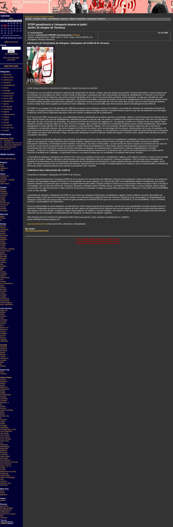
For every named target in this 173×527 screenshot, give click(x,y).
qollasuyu (4, 329)
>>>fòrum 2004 (7, 98)
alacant (3, 226)
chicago (3, 397)
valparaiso (4, 341)
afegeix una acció (11, 42)
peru (2, 326)
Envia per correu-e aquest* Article (39, 17)
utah (2, 479)
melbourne (4, 358)
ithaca (2, 414)
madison (3, 420)
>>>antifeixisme (7, 80)
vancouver (4, 205)
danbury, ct (4, 402)
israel (2, 493)
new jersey (4, 433)
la (0, 418)
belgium (3, 237)
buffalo (2, 393)
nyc (1, 443)
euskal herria (5, 251)
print (2, 164)
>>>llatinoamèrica (8, 114)
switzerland (4, 299)
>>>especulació (7, 96)
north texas (4, 441)
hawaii (2, 406)
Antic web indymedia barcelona (11, 59)
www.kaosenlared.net (36, 224)
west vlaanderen (6, 305)
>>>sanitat (5, 122)
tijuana (2, 337)
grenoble (3, 257)
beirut (2, 491)
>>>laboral (5, 112)
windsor (3, 209)
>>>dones (5, 88)
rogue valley (5, 456)
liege (2, 268)
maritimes (4, 193)
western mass (5, 483)
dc (1, 404)
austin (2, 385)
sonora (3, 335)
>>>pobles (5, 120)
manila (2, 218)
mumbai (3, 374)
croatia (2, 245)
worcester (4, 485)
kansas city (4, 416)
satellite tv (4, 168)
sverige (3, 297)
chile (2, 318)
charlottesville (5, 395)
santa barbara (5, 464)
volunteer (3, 518)
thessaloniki (4, 301)
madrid (3, 272)
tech (2, 516)
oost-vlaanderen (6, 283)
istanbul (3, 262)
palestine (3, 495)
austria (2, 233)
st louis (3, 470)
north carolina (5, 439)
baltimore (3, 387)
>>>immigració (6, 106)
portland (3, 450)
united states (5, 475)
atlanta (2, 383)
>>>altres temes (7, 77)
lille (1, 270)
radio (2, 166)
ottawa (2, 199)
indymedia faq (5, 510)
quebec (3, 201)
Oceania (3, 345)
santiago (3, 333)
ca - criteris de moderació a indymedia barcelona (11, 146)
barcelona (4, 235)
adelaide (3, 347)
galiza (2, 253)
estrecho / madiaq (7, 180)
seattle (2, 468)
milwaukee (4, 427)
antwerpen (4, 230)
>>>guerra (5, 104)
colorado (3, 401)
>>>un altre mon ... (8, 128)
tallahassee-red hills (8, 472)
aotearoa (3, 349)
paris (2, 285)
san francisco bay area (9, 462)
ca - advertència (6, 141)
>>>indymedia (6, 109)
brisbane (3, 351)
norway (3, 281)
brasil (2, 314)
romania (3, 291)
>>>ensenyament (7, 93)
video (2, 170)
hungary (3, 258)
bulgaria (3, 243)
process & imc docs (7, 514)
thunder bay (4, 203)
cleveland (4, 399)
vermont (3, 481)
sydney (3, 366)
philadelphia (5, 447)
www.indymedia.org (7, 159)
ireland (2, 260)
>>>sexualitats (6, 125)
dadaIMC (4, 523)
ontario (3, 197)
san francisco (5, 460)
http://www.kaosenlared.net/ (37, 231)
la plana (3, 266)
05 (20, 23)
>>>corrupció (6, 83)
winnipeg (3, 210)
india (2, 372)
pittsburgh (4, 449)
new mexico (4, 435)
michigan (3, 425)
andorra (3, 228)
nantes (2, 276)
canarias (3, 178)
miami (2, 424)
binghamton (4, 389)
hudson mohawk (6, 410)
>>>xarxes (5, 130)
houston (3, 408)
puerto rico (4, 328)
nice (1, 280)
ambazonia (4, 176)
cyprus (2, 247)
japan (2, 216)
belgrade (3, 239)
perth (2, 362)
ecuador (3, 322)
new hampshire (6, 431)
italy (1, 264)
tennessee (4, 473)
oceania (3, 360)
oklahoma (4, 445)
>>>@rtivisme (6, 75)
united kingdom (6, 303)
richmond (3, 452)
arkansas (3, 381)
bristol (2, 241)
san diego (4, 458)
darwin (2, 353)
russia (2, 293)
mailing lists (4, 512)
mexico (3, 324)
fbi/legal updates (6, 508)
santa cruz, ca (5, 466)
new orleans (5, 437)
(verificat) (76, 35)
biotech (3, 500)
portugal (3, 289)
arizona (3, 379)
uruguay (3, 339)
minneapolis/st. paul (8, 429)
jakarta (2, 354)
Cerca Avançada (11, 54)
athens (2, 232)
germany (3, 255)
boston (2, 391)
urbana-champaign (7, 477)
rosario (3, 331)
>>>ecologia (5, 91)
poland (2, 287)
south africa (4, 184)
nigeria (2, 182)
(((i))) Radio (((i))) (11, 66)
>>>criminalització (8, 85)
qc (1, 220)
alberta (3, 189)
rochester (4, 454)
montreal (3, 195)
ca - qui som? (5, 149)
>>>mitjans (5, 117)
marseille (3, 274)
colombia (3, 320)
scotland (3, 295)
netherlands (4, 278)
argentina (4, 310)
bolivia (2, 312)
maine (2, 422)
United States (6, 377)
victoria (3, 207)
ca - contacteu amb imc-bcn (11, 143)
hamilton (3, 191)
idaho (2, 412)
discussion (4, 506)
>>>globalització (7, 101)
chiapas (3, 316)
